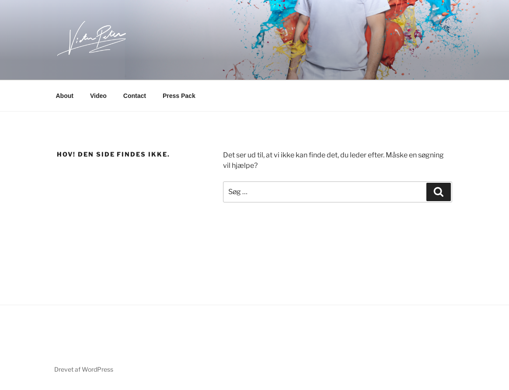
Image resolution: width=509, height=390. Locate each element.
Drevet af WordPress (83, 369)
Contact (134, 95)
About (64, 95)
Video (98, 95)
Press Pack (179, 95)
